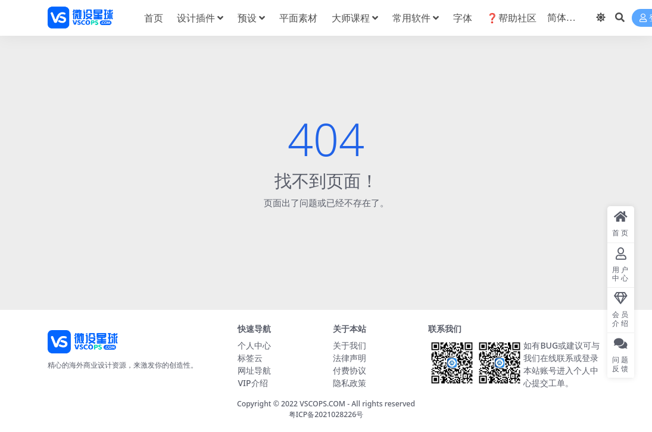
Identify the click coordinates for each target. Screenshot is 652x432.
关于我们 (349, 345)
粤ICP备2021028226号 (326, 414)
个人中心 (254, 345)
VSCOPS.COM (322, 404)
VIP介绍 (252, 383)
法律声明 (349, 357)
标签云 (250, 357)
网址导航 (254, 370)
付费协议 (349, 370)
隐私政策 (349, 383)
